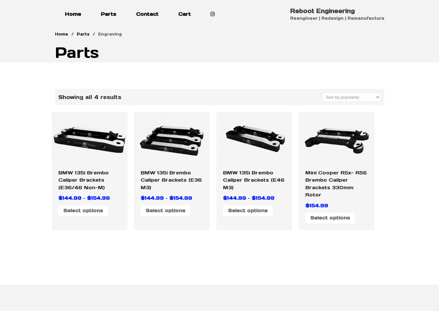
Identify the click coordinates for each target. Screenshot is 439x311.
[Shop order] (351, 97)
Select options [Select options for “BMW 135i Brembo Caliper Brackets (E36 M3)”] (165, 210)
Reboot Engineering (322, 11)
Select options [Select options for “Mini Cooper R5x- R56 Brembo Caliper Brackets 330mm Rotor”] (330, 218)
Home (73, 14)
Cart (184, 14)
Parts (108, 14)
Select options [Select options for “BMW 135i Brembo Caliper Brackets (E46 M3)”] (248, 210)
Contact (147, 14)
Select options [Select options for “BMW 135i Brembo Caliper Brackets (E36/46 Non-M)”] (83, 210)
